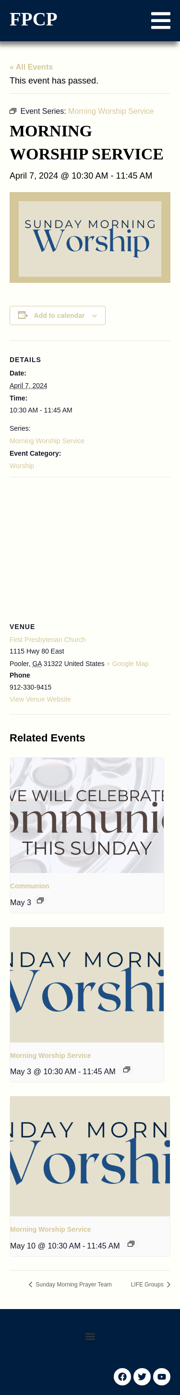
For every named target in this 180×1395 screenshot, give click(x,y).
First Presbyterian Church (48, 639)
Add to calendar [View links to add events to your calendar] (59, 315)
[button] (160, 21)
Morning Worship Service (47, 441)
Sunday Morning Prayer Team (73, 1284)
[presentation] (87, 815)
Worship (22, 466)
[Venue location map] (90, 547)
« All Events (31, 67)
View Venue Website (40, 699)
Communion (29, 886)
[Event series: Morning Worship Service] (126, 1069)
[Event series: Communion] (40, 900)
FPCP (34, 19)
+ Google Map (128, 663)
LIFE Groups (148, 1284)
